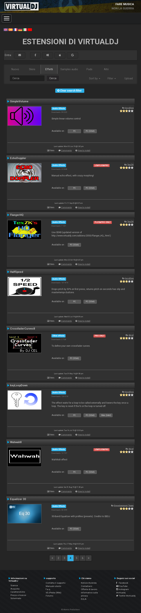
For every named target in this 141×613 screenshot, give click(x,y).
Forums (49, 595)
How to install (84, 150)
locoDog (129, 108)
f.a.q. (48, 589)
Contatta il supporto (55, 583)
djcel (131, 335)
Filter (112, 78)
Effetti (49, 69)
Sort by (94, 78)
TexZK (130, 164)
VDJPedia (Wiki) (53, 592)
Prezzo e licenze (18, 595)
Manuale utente (53, 586)
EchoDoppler (18, 158)
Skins (32, 69)
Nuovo (15, 69)
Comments (66, 150)
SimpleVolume (19, 101)
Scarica (14, 585)
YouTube (121, 586)
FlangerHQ (17, 214)
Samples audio (69, 69)
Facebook (122, 583)
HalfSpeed (16, 271)
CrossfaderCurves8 (22, 328)
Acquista (14, 588)
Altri (106, 69)
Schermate (15, 598)
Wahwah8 (15, 442)
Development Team (123, 505)
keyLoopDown (19, 385)
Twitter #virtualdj (125, 595)
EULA (83, 599)
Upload (128, 78)
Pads (89, 69)
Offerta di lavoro (89, 589)
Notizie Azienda (89, 583)
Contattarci (86, 586)
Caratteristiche (17, 592)
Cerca (52, 78)
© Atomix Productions (70, 609)
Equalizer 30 (18, 499)
